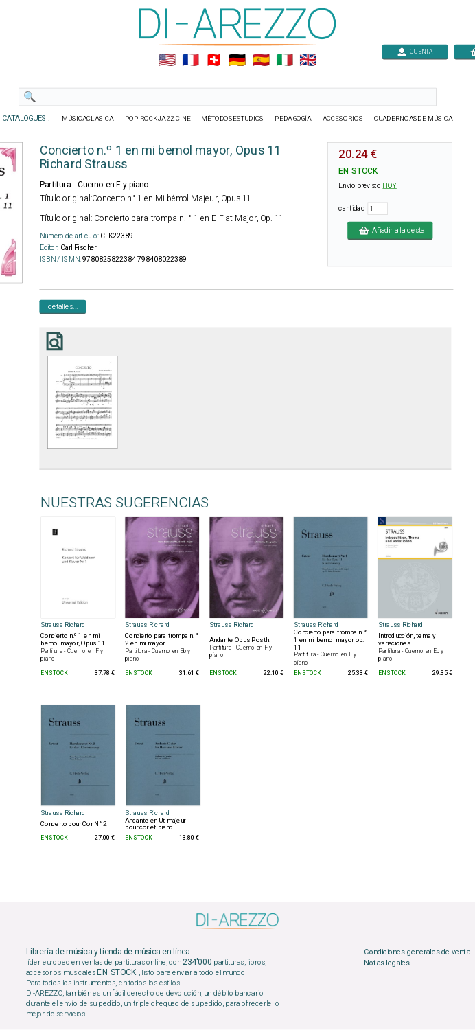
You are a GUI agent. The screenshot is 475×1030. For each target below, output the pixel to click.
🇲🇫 (190, 60)
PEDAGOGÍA (293, 119)
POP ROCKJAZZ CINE (158, 119)
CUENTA (415, 51)
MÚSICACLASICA (88, 119)
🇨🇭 (213, 60)
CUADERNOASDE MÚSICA (413, 119)
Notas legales (387, 963)
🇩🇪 (237, 60)
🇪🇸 (261, 60)
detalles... (63, 306)
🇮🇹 (284, 60)
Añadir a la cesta (390, 230)
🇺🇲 (167, 60)
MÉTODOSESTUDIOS (232, 119)
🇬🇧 (307, 60)
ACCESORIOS (343, 119)
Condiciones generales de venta (417, 952)
